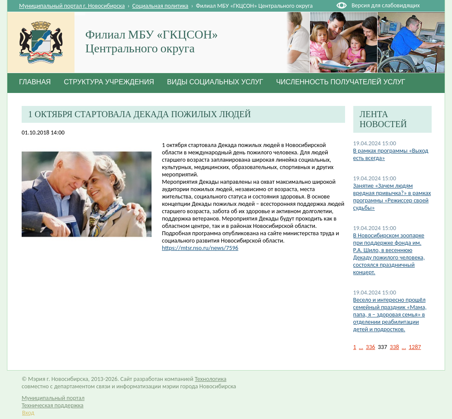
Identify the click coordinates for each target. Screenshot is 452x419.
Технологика (210, 379)
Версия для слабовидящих (386, 5)
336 (370, 347)
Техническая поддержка (53, 405)
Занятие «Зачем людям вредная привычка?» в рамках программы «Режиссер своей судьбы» (392, 196)
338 (394, 347)
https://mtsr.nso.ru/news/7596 (200, 248)
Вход (28, 412)
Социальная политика (160, 6)
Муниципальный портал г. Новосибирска (72, 6)
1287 (415, 347)
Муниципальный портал (53, 398)
